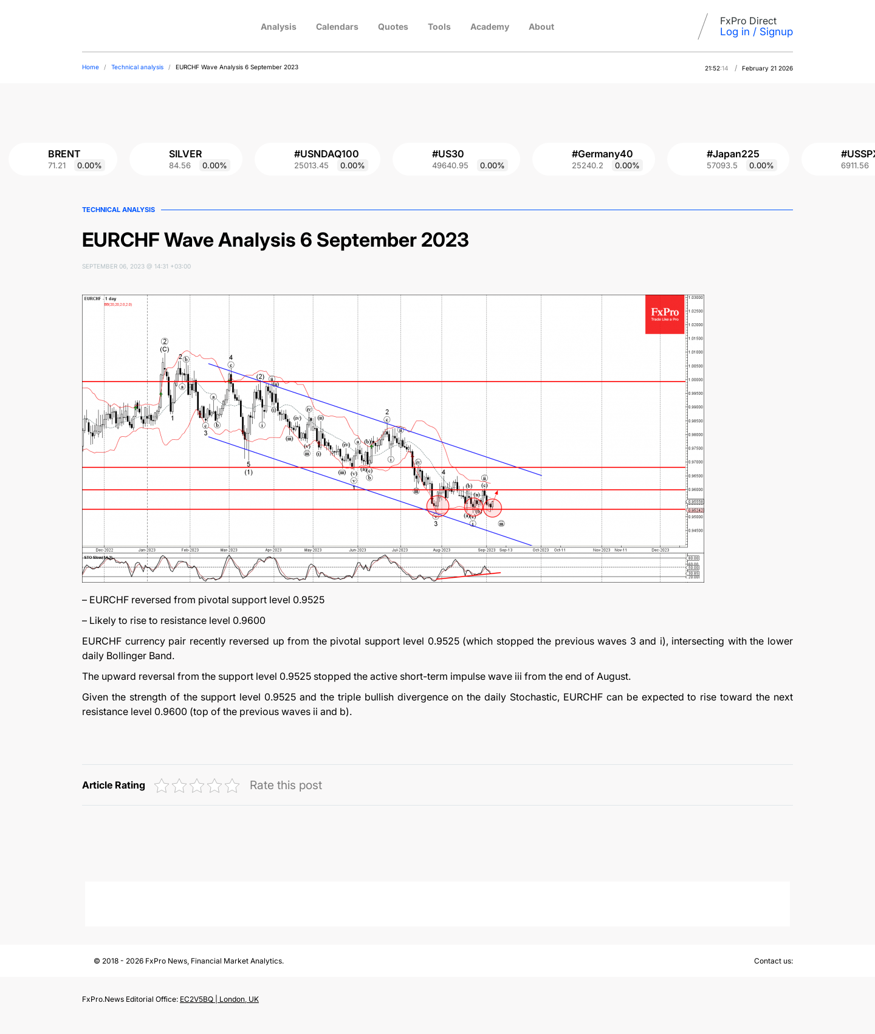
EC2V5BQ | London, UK (219, 999)
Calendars (337, 26)
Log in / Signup (756, 32)
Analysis (279, 26)
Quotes (393, 26)
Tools (439, 26)
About (541, 26)
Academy (489, 26)
